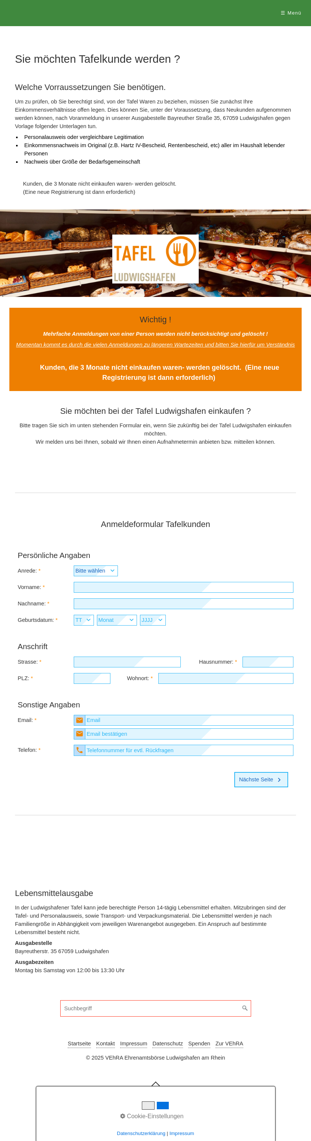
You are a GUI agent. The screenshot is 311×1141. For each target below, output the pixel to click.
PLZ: (23, 678)
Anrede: (27, 571)
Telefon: (27, 750)
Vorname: (29, 587)
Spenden (199, 1044)
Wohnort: (138, 678)
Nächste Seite (261, 780)
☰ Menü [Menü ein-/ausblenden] (291, 13)
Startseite (79, 1044)
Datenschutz (167, 1044)
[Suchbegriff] (155, 1008)
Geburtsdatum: (36, 620)
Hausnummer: (216, 662)
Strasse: (28, 662)
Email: (25, 720)
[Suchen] (245, 1008)
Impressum (133, 1044)
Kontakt (105, 1044)
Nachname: (32, 604)
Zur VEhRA (229, 1044)
